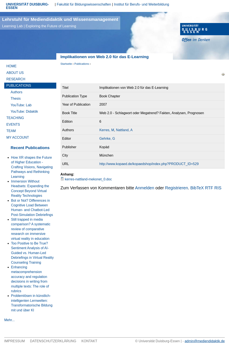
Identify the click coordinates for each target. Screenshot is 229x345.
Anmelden (144, 187)
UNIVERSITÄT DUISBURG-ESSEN (27, 6)
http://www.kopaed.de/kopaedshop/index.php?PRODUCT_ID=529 (149, 164)
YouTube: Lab (21, 105)
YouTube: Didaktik (24, 111)
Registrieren (176, 187)
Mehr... (9, 320)
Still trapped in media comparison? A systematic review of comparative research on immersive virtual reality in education (30, 229)
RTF (209, 187)
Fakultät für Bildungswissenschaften (84, 4)
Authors (16, 92)
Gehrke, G (107, 138)
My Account (17, 137)
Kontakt (89, 341)
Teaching (15, 118)
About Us (15, 73)
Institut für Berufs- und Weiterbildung (141, 4)
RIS (217, 187)
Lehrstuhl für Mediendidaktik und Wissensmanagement (60, 22)
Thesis (16, 98)
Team (11, 131)
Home (11, 66)
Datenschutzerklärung (53, 341)
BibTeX (197, 187)
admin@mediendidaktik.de (205, 341)
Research (15, 79)
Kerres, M (106, 130)
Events (13, 124)
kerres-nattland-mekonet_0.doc (88, 179)
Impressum (14, 341)
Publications (81, 63)
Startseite (66, 63)
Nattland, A (124, 130)
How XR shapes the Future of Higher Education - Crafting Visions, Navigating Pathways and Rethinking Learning (32, 167)
